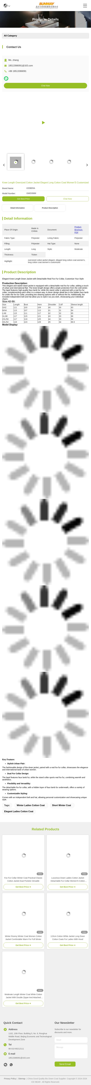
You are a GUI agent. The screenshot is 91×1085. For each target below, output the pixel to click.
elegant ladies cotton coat (18, 811)
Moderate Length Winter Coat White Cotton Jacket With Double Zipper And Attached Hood (23, 996)
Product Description (50, 208)
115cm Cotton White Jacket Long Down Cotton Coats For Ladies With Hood (68, 937)
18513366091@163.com (20, 65)
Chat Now (45, 86)
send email (65, 1064)
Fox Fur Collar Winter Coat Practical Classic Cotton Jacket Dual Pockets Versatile (23, 879)
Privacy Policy (10, 1079)
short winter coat (61, 805)
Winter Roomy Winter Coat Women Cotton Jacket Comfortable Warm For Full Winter (23, 937)
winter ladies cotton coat (31, 805)
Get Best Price (23, 199)
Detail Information (17, 208)
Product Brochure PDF (79, 230)
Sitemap (21, 1079)
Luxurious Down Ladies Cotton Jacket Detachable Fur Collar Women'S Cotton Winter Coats (68, 879)
